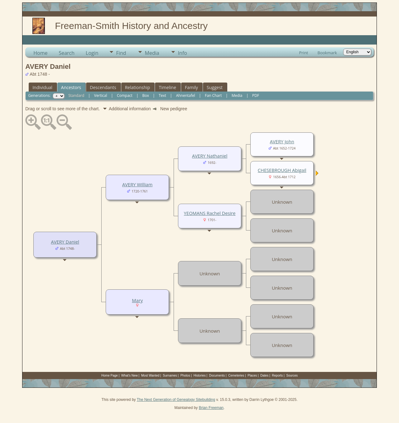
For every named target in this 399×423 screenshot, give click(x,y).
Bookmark (327, 52)
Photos (185, 375)
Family (191, 87)
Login (92, 53)
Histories (200, 375)
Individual (42, 87)
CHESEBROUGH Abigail (282, 170)
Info (182, 53)
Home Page (109, 375)
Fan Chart (213, 95)
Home (40, 53)
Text (162, 95)
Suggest (215, 87)
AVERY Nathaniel (209, 156)
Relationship (137, 87)
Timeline (167, 87)
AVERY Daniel (65, 242)
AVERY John (282, 141)
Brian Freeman (211, 408)
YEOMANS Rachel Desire (210, 213)
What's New (129, 375)
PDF (255, 95)
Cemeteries (236, 375)
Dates (264, 375)
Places (252, 375)
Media (152, 53)
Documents (217, 375)
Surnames (170, 375)
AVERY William (137, 184)
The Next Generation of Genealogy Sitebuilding (176, 399)
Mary (137, 300)
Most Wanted (150, 375)
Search (67, 53)
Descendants (103, 87)
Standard (76, 95)
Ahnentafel (185, 95)
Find (121, 53)
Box (145, 95)
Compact (124, 95)
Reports (277, 375)
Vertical (100, 95)
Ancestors (71, 87)
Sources (292, 375)
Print (303, 52)
